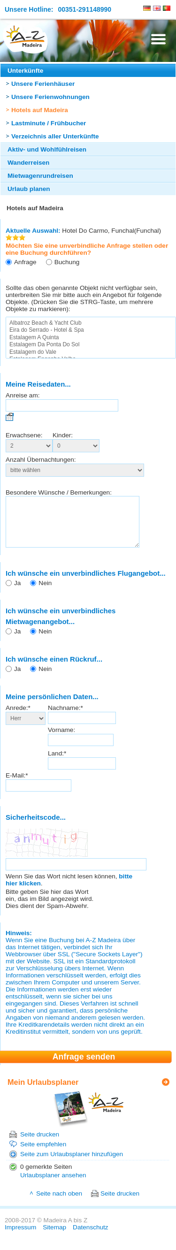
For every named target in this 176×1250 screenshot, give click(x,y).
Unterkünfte (25, 70)
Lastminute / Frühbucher (48, 123)
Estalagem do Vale (90, 352)
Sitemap (54, 1237)
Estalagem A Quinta (90, 337)
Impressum (20, 1237)
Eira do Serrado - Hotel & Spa (90, 330)
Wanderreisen (28, 162)
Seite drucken (39, 1144)
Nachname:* (65, 717)
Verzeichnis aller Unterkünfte (55, 136)
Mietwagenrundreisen (40, 175)
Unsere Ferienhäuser (43, 83)
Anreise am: (23, 395)
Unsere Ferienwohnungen (50, 96)
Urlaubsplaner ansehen (53, 1185)
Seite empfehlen (43, 1154)
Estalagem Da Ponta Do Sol (90, 344)
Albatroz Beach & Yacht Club (90, 323)
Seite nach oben (59, 1203)
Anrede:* (18, 717)
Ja (17, 592)
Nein (45, 592)
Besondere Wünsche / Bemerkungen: (59, 492)
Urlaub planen (29, 188)
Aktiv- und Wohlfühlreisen (47, 149)
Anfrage (25, 262)
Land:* (57, 763)
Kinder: (63, 435)
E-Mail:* (17, 785)
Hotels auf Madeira (39, 110)
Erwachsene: (24, 435)
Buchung (67, 262)
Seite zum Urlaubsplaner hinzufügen (71, 1163)
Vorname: (61, 739)
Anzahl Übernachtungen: (41, 459)
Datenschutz (90, 1237)
